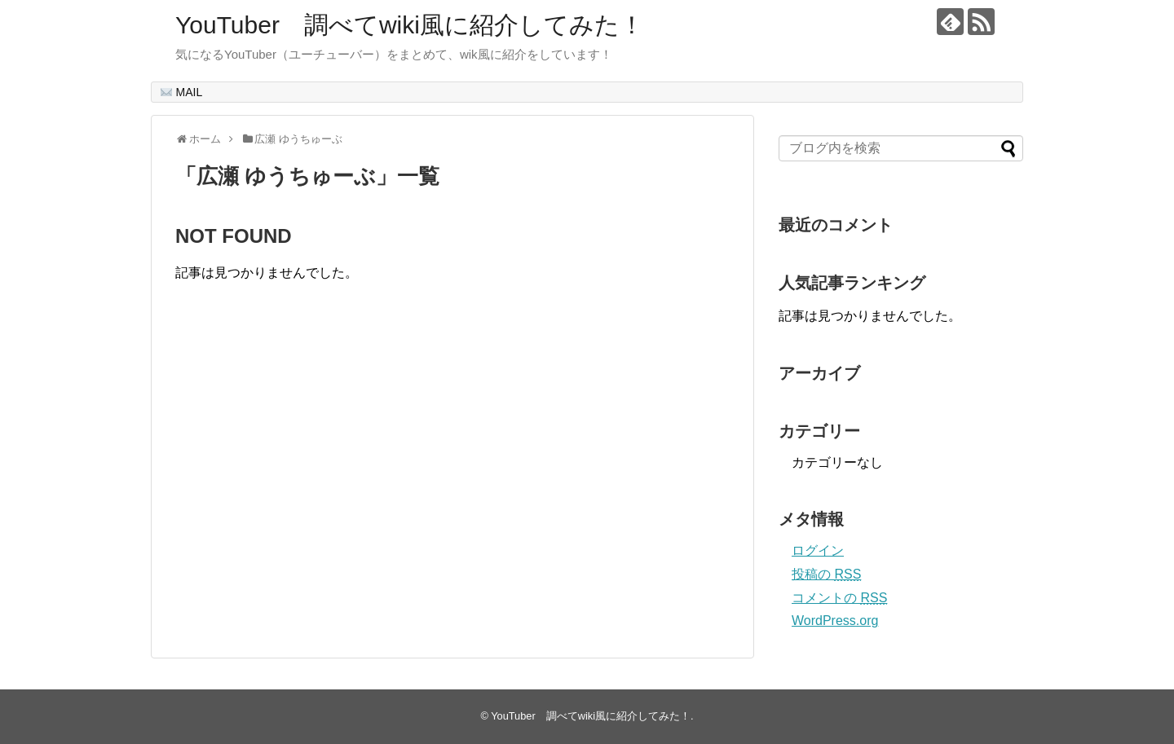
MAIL (182, 92)
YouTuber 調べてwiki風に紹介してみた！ (409, 24)
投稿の (826, 574)
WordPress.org (835, 620)
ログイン (818, 550)
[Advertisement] (312, 486)
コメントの (839, 598)
